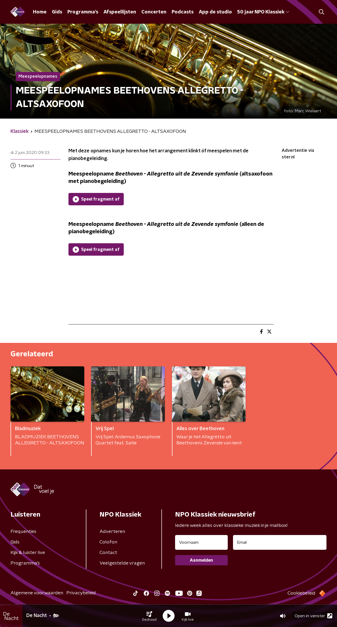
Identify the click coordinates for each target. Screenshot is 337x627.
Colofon (108, 542)
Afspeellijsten (119, 12)
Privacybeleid (81, 593)
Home (40, 12)
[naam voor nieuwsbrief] (201, 542)
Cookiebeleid (301, 593)
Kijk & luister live (28, 552)
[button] (149, 615)
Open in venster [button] (313, 615)
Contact (108, 552)
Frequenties (23, 531)
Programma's (82, 12)
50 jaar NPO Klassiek (263, 12)
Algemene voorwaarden (37, 593)
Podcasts (183, 12)
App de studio (215, 12)
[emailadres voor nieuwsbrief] (279, 542)
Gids (57, 12)
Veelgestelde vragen (122, 563)
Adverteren (112, 531)
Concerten (153, 12)
